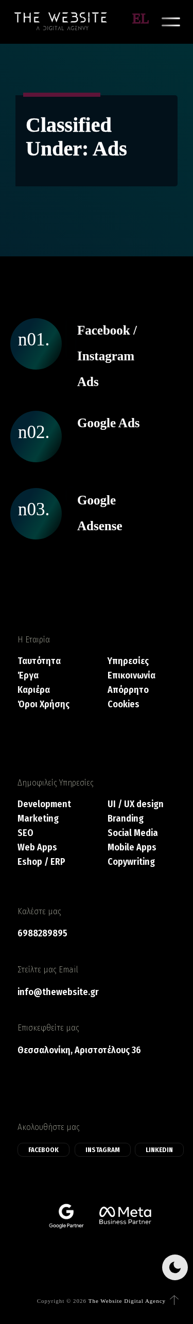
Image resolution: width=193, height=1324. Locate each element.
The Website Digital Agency (127, 1301)
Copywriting (131, 862)
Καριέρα (33, 690)
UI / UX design (136, 804)
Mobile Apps (132, 847)
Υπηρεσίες (128, 661)
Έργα (28, 676)
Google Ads (108, 423)
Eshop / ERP (41, 862)
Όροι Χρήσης (43, 704)
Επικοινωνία (131, 676)
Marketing (38, 819)
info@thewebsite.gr (58, 992)
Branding (126, 819)
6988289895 (42, 933)
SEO (25, 833)
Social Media (133, 833)
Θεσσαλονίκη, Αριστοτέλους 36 (79, 1050)
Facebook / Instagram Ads (107, 356)
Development (44, 804)
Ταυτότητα (39, 661)
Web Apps (37, 847)
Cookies (123, 704)
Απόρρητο (128, 690)
